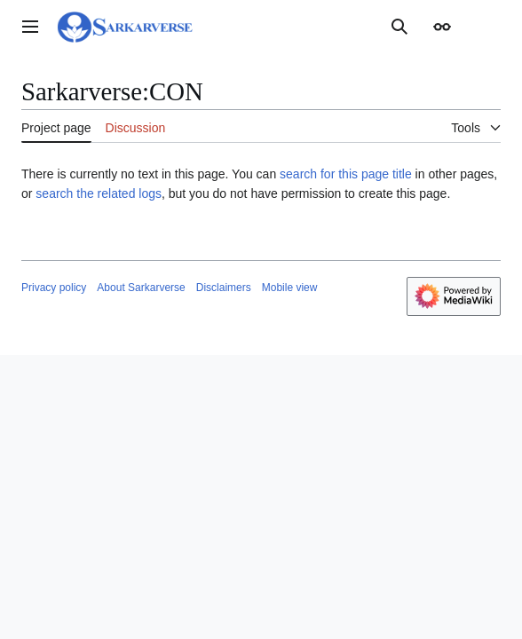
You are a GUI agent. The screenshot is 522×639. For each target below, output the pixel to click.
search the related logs (99, 193)
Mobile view (290, 287)
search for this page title (346, 174)
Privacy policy (53, 287)
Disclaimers (223, 287)
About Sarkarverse (141, 287)
